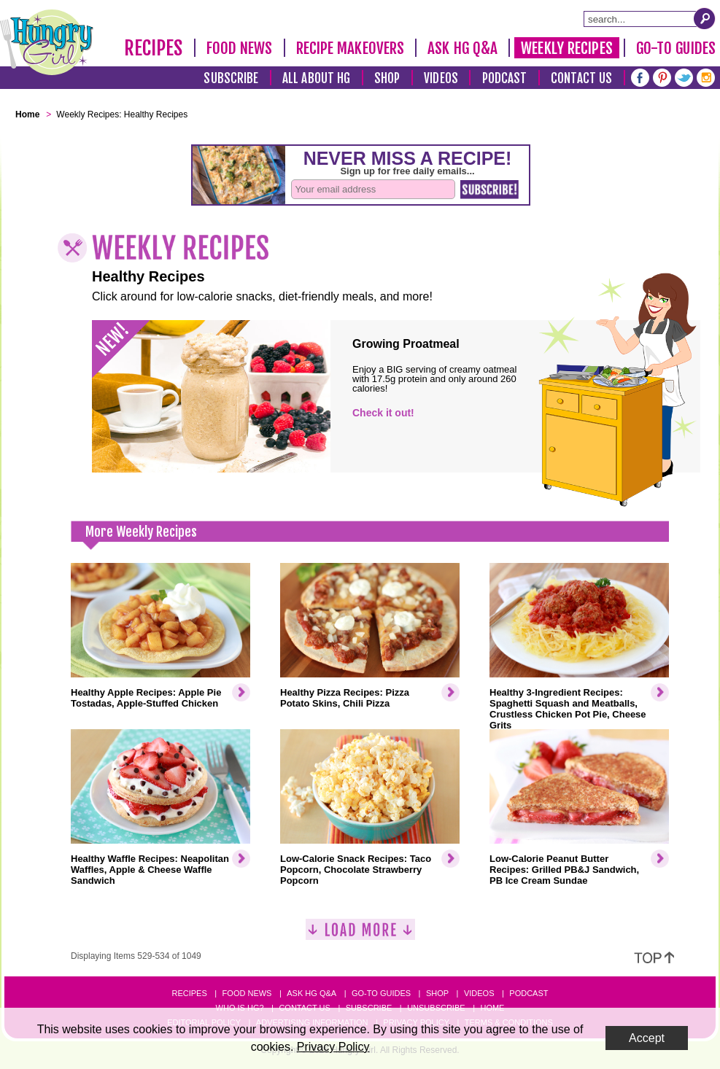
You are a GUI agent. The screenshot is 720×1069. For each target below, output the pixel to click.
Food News (239, 48)
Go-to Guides (381, 993)
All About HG (316, 78)
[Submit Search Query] (705, 18)
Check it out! (383, 413)
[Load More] (360, 935)
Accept (647, 1038)
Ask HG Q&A (462, 48)
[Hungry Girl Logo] (46, 42)
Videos (441, 78)
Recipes (153, 48)
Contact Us (581, 78)
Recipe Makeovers (350, 48)
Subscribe (231, 78)
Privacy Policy (333, 1047)
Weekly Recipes (566, 48)
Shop (387, 78)
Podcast (504, 78)
